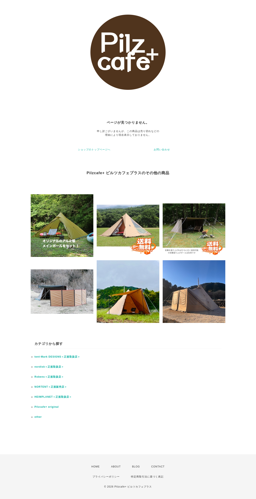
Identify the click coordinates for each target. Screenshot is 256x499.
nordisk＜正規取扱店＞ (49, 366)
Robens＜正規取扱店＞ (49, 376)
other (38, 416)
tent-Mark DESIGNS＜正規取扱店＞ (57, 356)
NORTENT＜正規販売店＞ (50, 386)
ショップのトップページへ (94, 149)
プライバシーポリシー (106, 476)
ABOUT (116, 466)
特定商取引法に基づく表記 (147, 476)
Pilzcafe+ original (46, 406)
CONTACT (158, 466)
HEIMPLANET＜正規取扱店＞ (53, 396)
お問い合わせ (162, 149)
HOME (95, 466)
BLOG (136, 466)
